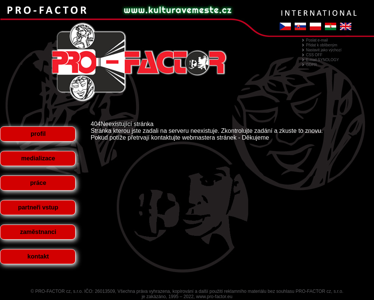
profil (38, 134)
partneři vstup (38, 207)
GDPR (311, 65)
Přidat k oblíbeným (321, 45)
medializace (38, 158)
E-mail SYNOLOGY (322, 60)
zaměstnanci (38, 232)
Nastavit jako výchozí (324, 50)
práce (38, 183)
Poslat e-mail (317, 40)
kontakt (38, 256)
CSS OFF (314, 55)
